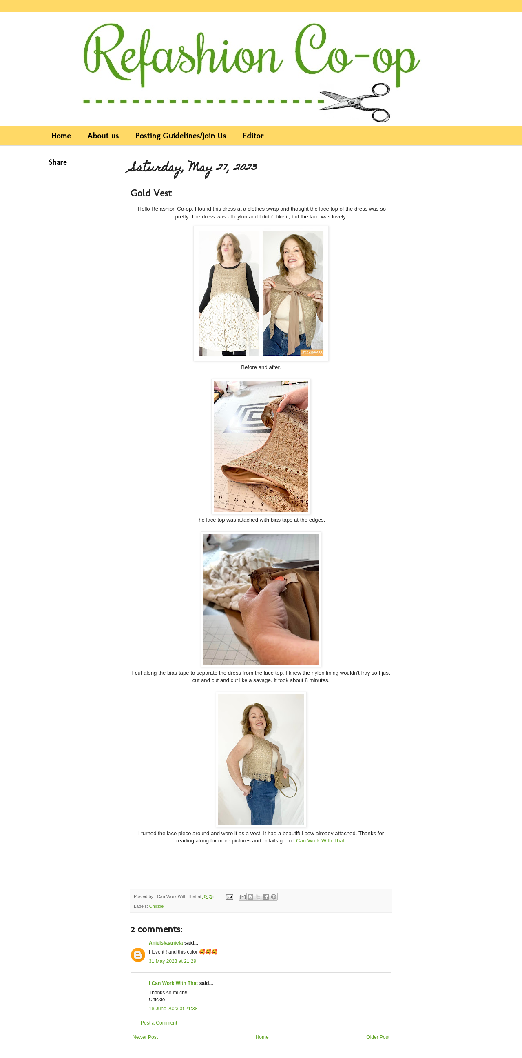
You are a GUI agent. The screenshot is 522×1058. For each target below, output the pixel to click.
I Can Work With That (319, 841)
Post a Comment (159, 1023)
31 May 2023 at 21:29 (172, 961)
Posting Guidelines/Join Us (180, 135)
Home (61, 135)
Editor (253, 135)
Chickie (156, 906)
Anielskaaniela (166, 943)
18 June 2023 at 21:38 (173, 1008)
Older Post (377, 1037)
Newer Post (145, 1037)
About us (103, 135)
